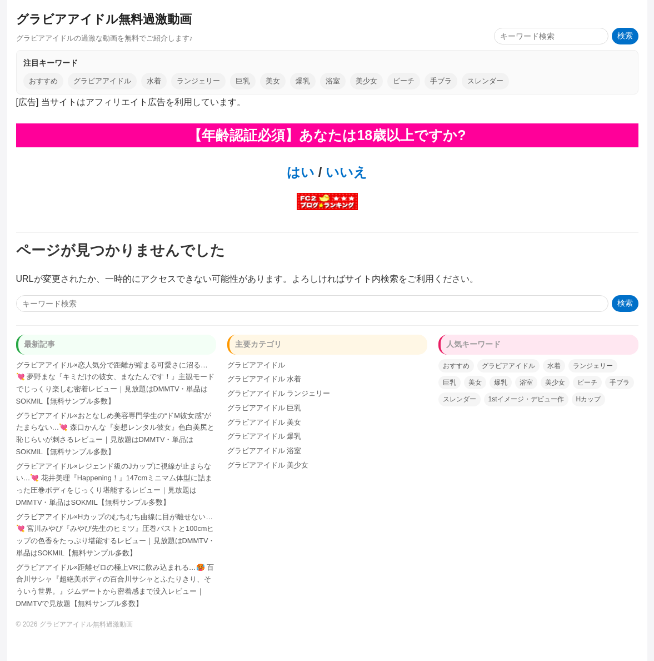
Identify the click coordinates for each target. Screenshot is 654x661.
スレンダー (485, 81)
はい (300, 172)
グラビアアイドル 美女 (264, 422)
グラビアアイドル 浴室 (264, 450)
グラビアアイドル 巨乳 (264, 408)
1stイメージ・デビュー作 (526, 399)
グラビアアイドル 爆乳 (264, 436)
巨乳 (243, 81)
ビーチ (404, 81)
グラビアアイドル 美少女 (268, 465)
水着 (154, 81)
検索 (625, 36)
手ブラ (441, 81)
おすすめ (43, 81)
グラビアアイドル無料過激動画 (104, 19)
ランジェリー (198, 81)
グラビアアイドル (102, 81)
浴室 (333, 81)
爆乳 (303, 81)
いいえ (344, 172)
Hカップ (588, 399)
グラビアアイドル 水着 (264, 379)
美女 (273, 81)
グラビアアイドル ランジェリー (279, 393)
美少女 (366, 81)
